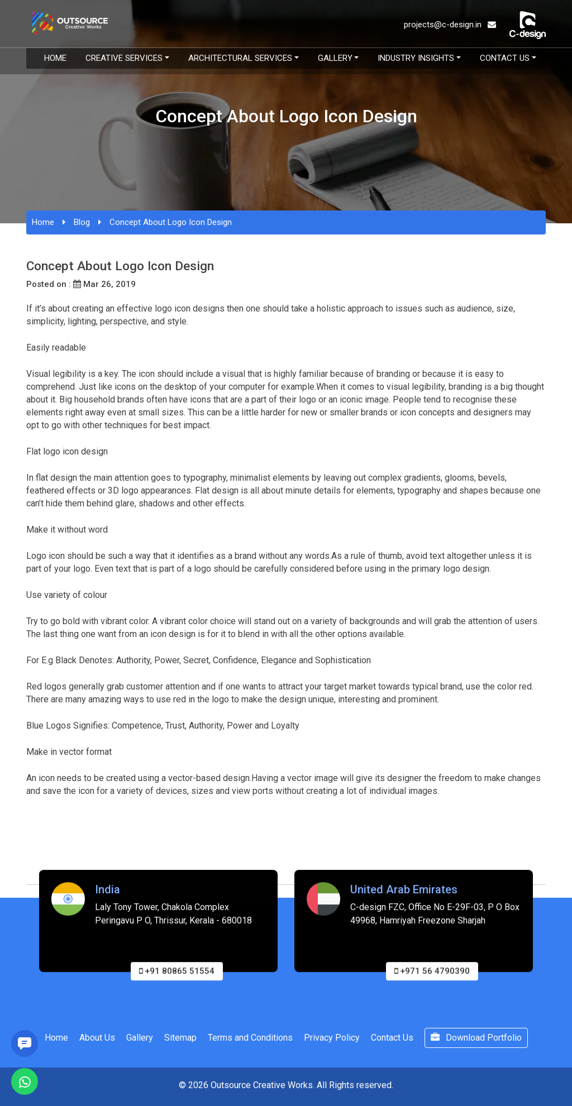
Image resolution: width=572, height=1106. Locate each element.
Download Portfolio (476, 1037)
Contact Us (505, 58)
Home (55, 58)
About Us (97, 1037)
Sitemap (180, 1037)
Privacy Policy (332, 1037)
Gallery (335, 58)
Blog (82, 222)
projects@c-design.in (450, 25)
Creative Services (124, 58)
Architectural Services (240, 58)
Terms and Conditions (250, 1037)
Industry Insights (416, 58)
